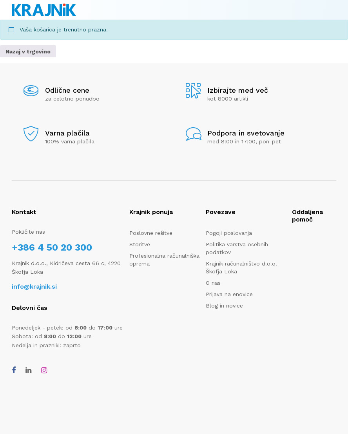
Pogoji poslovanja (229, 233)
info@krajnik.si (34, 286)
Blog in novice (224, 305)
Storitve (139, 244)
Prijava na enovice (229, 294)
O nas (213, 283)
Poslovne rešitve (150, 233)
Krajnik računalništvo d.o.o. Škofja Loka (241, 267)
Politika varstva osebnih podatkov (237, 248)
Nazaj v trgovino (28, 51)
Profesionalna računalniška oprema (164, 260)
